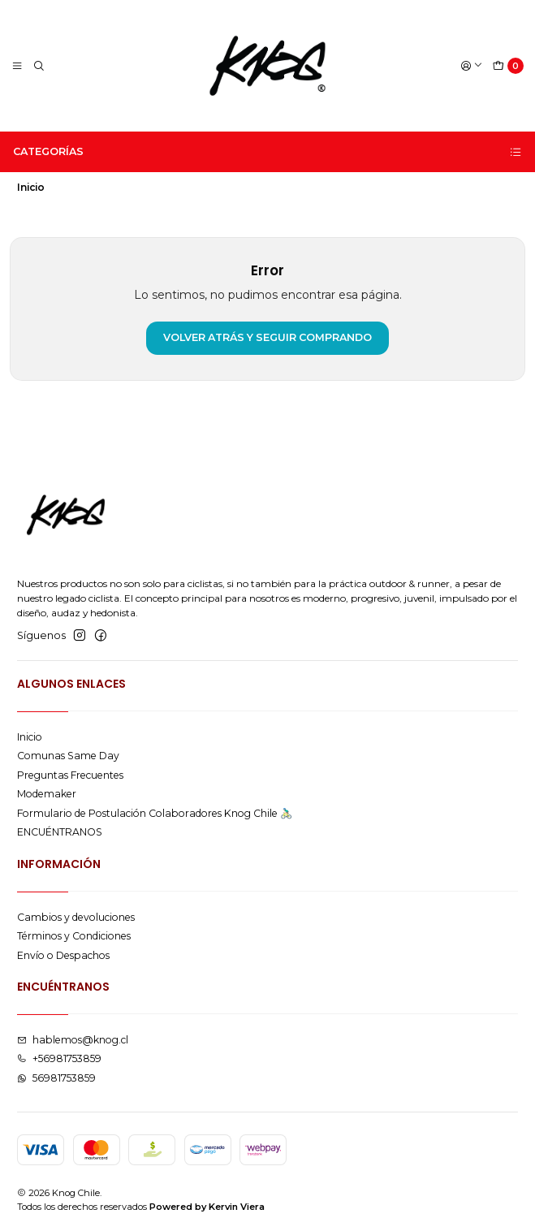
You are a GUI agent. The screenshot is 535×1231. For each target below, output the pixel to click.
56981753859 (56, 1078)
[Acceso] (471, 66)
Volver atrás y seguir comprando (267, 337)
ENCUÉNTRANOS (59, 832)
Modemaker (46, 794)
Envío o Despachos (63, 955)
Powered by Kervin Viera (207, 1206)
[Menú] (17, 66)
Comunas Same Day (68, 755)
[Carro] (508, 66)
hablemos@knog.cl (72, 1040)
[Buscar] (38, 66)
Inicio (29, 737)
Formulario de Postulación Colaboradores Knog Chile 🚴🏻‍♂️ (154, 813)
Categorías (268, 151)
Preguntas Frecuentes (70, 775)
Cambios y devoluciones (76, 917)
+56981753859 (59, 1058)
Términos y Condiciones (74, 936)
